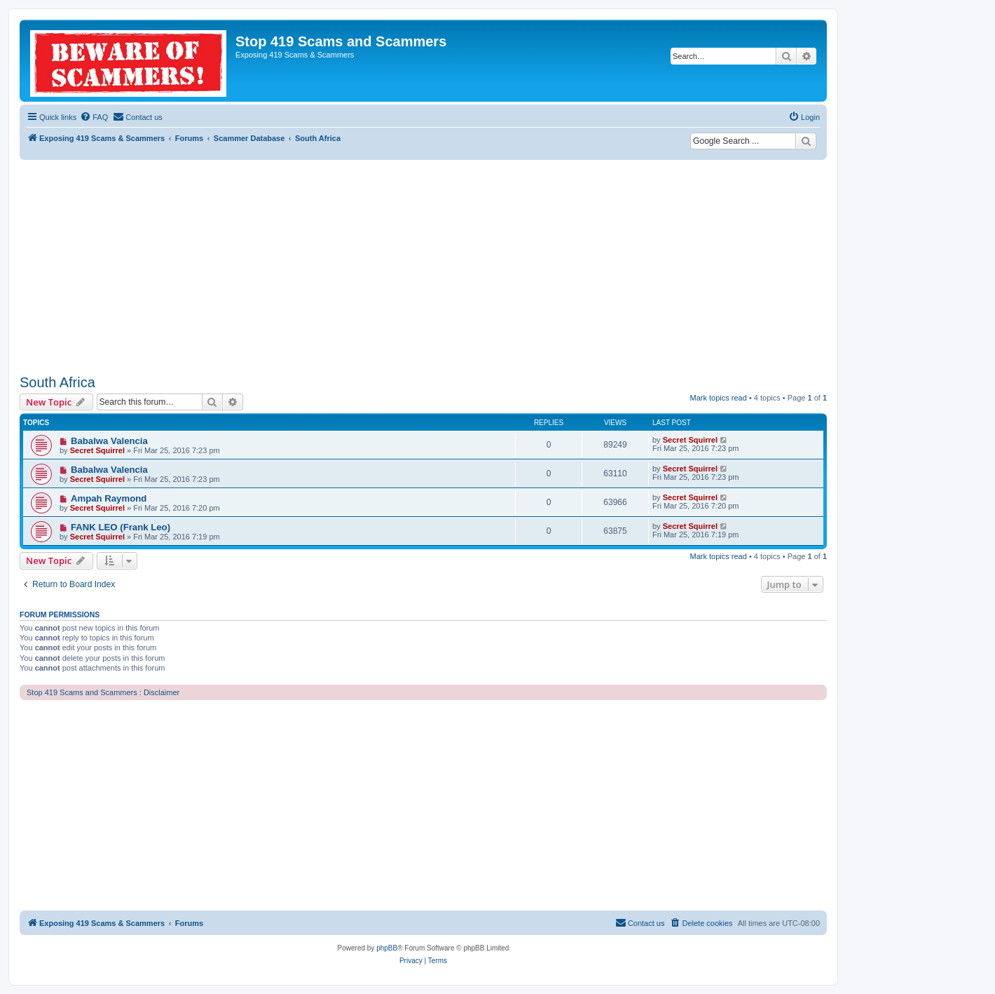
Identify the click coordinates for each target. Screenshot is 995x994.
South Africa (57, 382)
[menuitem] (94, 117)
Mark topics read (718, 398)
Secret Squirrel (97, 450)
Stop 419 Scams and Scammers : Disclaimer (103, 692)
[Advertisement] (423, 265)
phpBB (386, 948)
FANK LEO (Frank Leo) (120, 527)
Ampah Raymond (108, 498)
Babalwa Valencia (109, 441)
